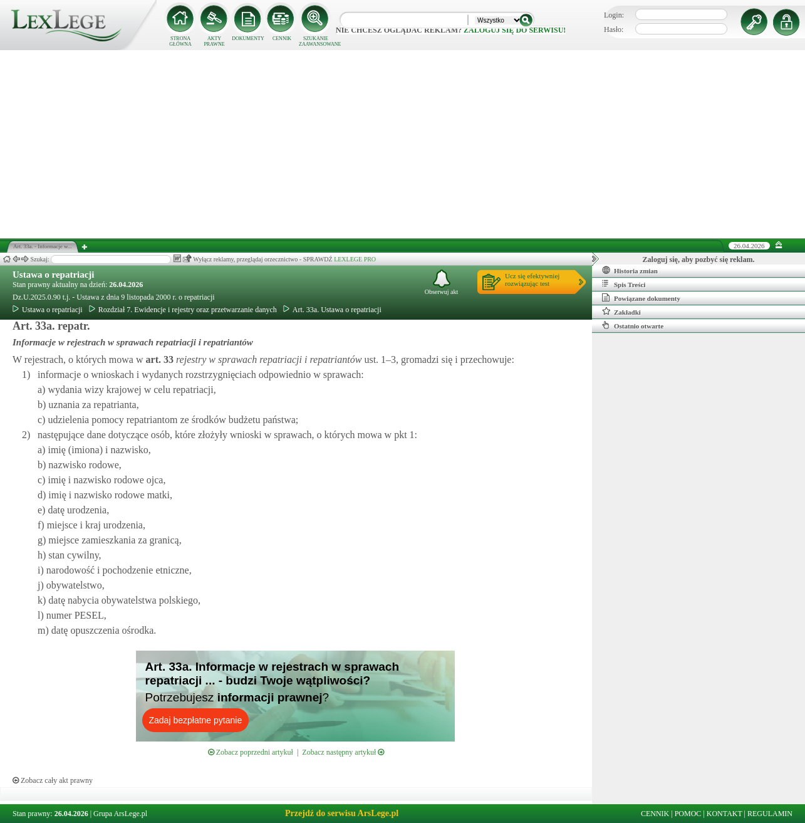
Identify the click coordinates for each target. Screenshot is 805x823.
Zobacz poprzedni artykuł (250, 752)
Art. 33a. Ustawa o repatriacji (332, 309)
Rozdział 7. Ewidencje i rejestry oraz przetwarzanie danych (183, 309)
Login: (614, 15)
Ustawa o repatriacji (54, 275)
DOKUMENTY (248, 38)
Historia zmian (630, 270)
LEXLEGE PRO (355, 259)
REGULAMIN (769, 813)
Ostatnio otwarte (632, 325)
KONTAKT (724, 813)
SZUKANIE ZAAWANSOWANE (316, 41)
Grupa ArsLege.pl (120, 813)
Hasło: (613, 29)
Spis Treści (623, 284)
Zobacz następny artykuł (343, 752)
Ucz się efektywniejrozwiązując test (532, 279)
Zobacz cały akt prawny (53, 780)
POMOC (688, 813)
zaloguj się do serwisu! (515, 30)
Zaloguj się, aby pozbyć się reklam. (699, 259)
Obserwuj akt (442, 282)
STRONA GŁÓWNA (180, 41)
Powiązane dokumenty (641, 297)
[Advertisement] (403, 144)
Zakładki (621, 311)
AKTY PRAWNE (214, 41)
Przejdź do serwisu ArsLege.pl (341, 813)
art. (158, 359)
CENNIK (282, 38)
